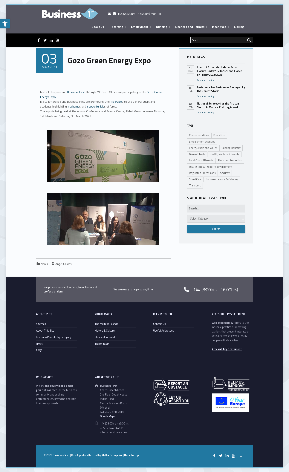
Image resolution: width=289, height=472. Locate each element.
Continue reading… (206, 80)
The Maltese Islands (106, 324)
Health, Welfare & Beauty (224, 154)
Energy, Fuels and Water (203, 148)
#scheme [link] (73, 106)
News (44, 264)
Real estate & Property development (210, 167)
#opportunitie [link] (95, 106)
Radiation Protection (230, 160)
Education (219, 135)
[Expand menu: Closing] (246, 27)
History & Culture (105, 331)
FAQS (39, 350)
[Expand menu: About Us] (106, 27)
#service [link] (116, 101)
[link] (76, 92)
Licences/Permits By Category (53, 337)
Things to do (102, 344)
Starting (117, 26)
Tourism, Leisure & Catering (222, 179)
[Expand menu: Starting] (125, 27)
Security (225, 173)
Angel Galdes (63, 264)
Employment (139, 26)
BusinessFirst (61, 455)
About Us (98, 26)
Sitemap (41, 324)
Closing (239, 26)
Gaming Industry (231, 148)
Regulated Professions (202, 173)
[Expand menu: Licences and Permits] (206, 27)
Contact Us (159, 324)
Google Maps (107, 416)
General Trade (197, 154)
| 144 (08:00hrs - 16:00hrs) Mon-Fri (134, 13)
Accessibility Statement (227, 349)
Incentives (219, 26)
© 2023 (48, 455)
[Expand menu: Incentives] (228, 27)
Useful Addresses (163, 331)
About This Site (45, 331)
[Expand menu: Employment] (150, 27)
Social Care (195, 179)
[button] (5, 23)
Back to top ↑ (132, 455)
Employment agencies (202, 142)
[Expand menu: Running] (169, 27)
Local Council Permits (201, 160)
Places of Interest (105, 337)
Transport (195, 185)
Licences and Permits (189, 26)
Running (161, 26)
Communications (199, 135)
